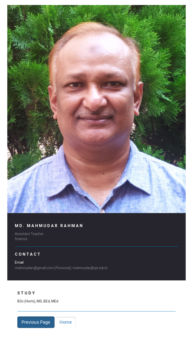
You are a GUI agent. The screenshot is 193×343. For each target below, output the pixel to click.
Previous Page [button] (36, 322)
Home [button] (66, 322)
